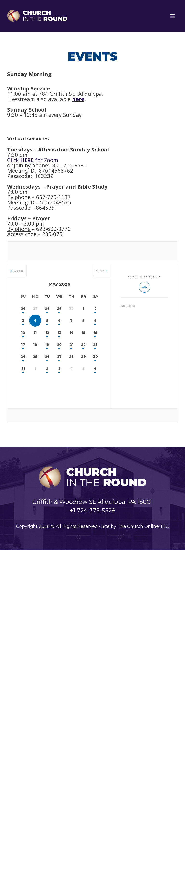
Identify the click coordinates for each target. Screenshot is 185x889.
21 (71, 344)
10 (23, 332)
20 (59, 344)
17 (23, 344)
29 (59, 308)
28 (47, 308)
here (78, 98)
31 (23, 368)
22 (83, 344)
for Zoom (46, 160)
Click (21, 160)
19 (47, 344)
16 (95, 332)
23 (95, 344)
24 (23, 356)
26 (23, 308)
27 (59, 356)
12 (47, 332)
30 (95, 356)
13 (59, 332)
